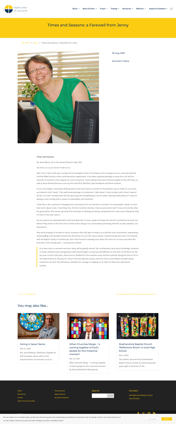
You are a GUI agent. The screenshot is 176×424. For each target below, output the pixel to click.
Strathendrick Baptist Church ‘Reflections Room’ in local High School (137, 347)
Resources (126, 9)
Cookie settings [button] (151, 419)
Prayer (102, 9)
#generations (60, 394)
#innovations (60, 391)
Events (20, 397)
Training (114, 9)
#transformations (62, 397)
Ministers (140, 9)
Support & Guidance (157, 9)
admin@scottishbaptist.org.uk (141, 395)
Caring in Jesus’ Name (32, 344)
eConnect (117, 61)
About (75, 9)
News (126, 61)
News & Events (89, 9)
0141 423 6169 (134, 398)
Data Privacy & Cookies (26, 401)
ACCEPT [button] (166, 419)
